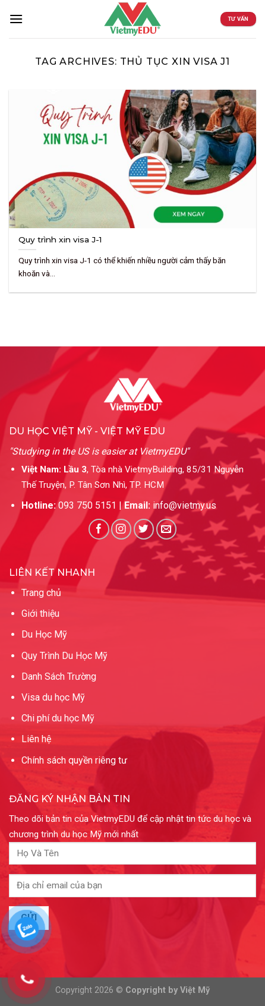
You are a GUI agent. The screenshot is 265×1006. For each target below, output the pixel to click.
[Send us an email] (166, 529)
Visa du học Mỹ (53, 697)
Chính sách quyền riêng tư (74, 760)
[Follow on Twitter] (144, 529)
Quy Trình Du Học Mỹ (64, 655)
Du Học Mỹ (44, 634)
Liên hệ (36, 739)
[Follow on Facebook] (99, 529)
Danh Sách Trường (58, 676)
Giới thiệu (40, 613)
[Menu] (16, 18)
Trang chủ (41, 592)
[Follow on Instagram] (121, 529)
